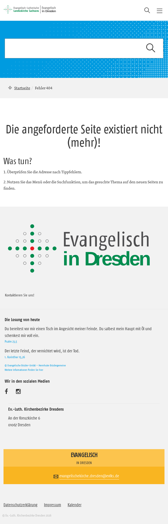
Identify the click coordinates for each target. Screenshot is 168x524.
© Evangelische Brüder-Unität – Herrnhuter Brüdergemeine (35, 365)
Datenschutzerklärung (20, 504)
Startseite (22, 87)
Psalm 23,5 (11, 341)
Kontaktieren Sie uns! (19, 295)
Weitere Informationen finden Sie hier (24, 369)
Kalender (74, 504)
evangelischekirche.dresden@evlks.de (89, 476)
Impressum (52, 504)
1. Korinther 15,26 (15, 357)
